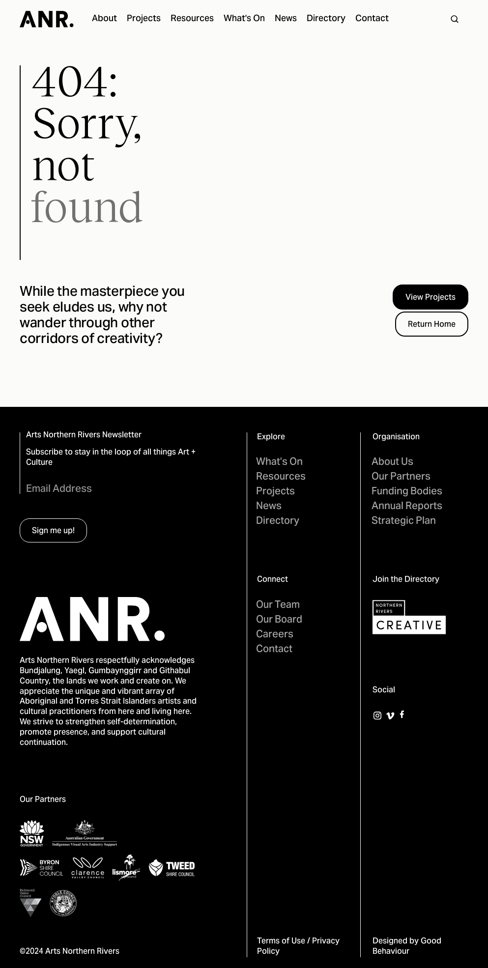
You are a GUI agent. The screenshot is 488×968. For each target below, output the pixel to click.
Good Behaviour (407, 946)
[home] (47, 19)
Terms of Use (281, 941)
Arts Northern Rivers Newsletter (84, 435)
